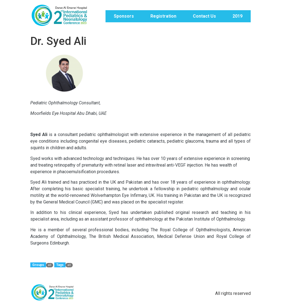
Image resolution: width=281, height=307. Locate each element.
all (49, 265)
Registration (163, 16)
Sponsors (124, 16)
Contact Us (204, 16)
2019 (237, 16)
